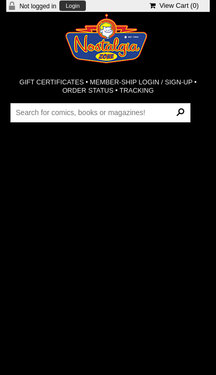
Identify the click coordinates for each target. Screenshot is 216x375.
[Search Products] (100, 112)
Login (73, 6)
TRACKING (136, 90)
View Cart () (174, 5)
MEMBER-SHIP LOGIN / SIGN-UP (141, 82)
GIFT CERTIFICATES (51, 82)
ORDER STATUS (87, 90)
